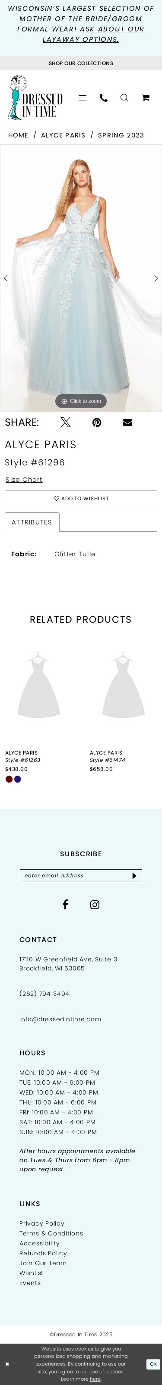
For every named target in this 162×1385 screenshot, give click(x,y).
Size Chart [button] (24, 479)
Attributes (32, 522)
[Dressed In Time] (35, 98)
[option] (81, 278)
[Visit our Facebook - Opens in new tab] (65, 905)
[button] (82, 98)
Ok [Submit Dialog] (153, 1364)
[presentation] (39, 687)
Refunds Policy (43, 1253)
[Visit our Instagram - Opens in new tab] (95, 905)
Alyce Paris (63, 135)
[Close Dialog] (7, 1364)
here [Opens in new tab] (95, 1379)
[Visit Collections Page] (81, 63)
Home (18, 135)
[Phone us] (103, 98)
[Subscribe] (135, 876)
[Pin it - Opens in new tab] (97, 422)
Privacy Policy (42, 1224)
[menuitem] (82, 98)
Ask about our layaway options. (94, 34)
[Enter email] (81, 876)
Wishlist (31, 1273)
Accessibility (39, 1243)
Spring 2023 (121, 135)
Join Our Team (43, 1263)
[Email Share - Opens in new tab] (127, 422)
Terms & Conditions (51, 1233)
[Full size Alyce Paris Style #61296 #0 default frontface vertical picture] (81, 278)
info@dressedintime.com (60, 1019)
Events (30, 1283)
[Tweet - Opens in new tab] (65, 422)
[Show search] (124, 98)
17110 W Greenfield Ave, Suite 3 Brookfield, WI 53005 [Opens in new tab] (68, 964)
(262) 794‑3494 (44, 994)
